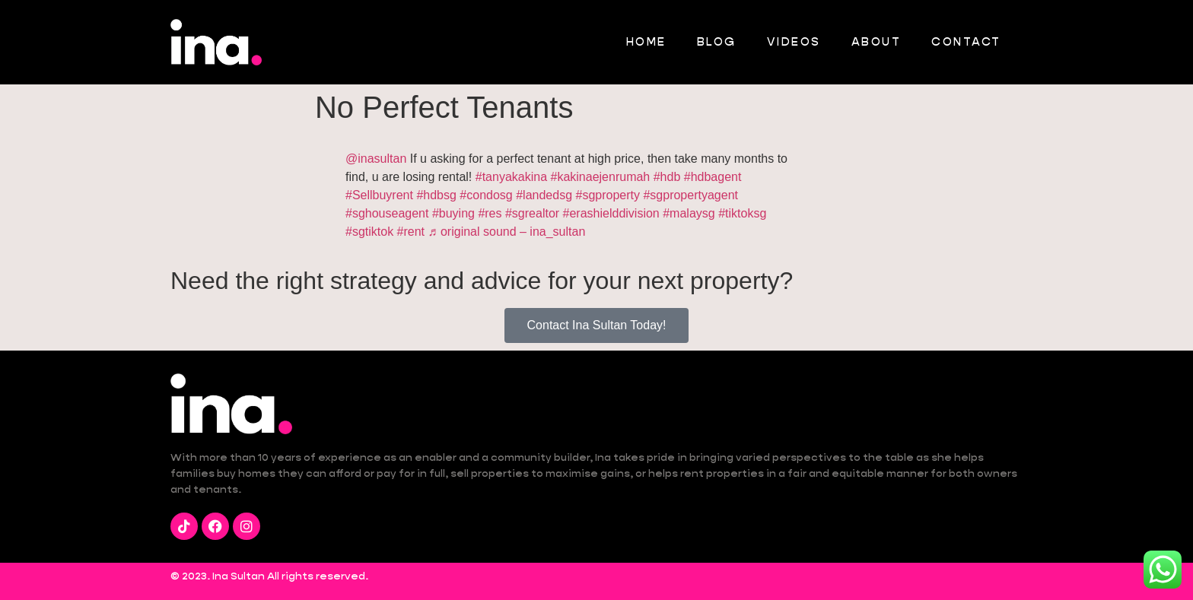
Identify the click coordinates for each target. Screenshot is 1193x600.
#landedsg (544, 195)
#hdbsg (436, 195)
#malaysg (688, 213)
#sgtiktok (369, 231)
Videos (794, 41)
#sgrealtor (532, 213)
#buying (453, 213)
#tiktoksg (742, 213)
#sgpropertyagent (690, 195)
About (876, 41)
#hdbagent (713, 176)
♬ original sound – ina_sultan (507, 231)
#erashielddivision (611, 213)
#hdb (667, 176)
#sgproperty (607, 195)
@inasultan (375, 158)
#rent (411, 231)
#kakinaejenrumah (601, 176)
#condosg (486, 195)
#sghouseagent (386, 213)
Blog (716, 41)
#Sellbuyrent (379, 195)
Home (646, 41)
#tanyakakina (511, 176)
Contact (966, 41)
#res (489, 213)
